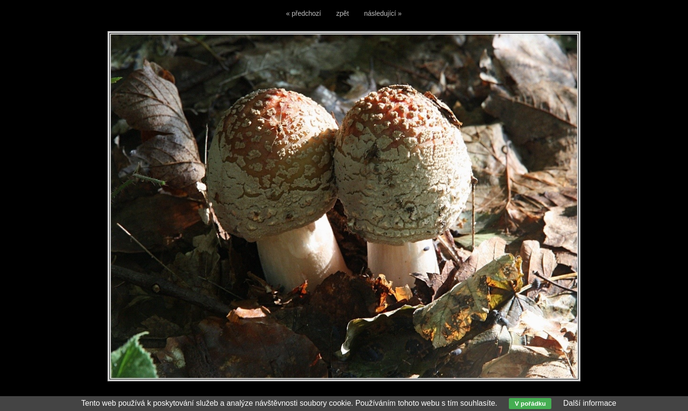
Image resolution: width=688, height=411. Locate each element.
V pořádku (530, 403)
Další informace (589, 403)
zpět (342, 13)
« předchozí (303, 13)
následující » (383, 13)
